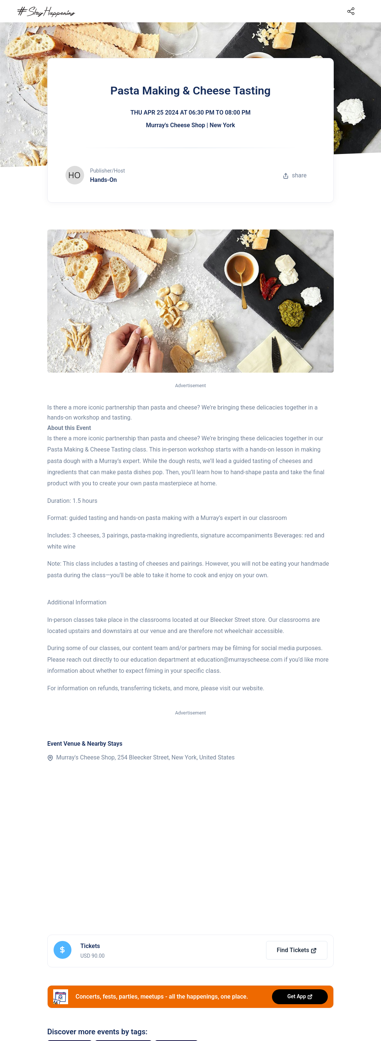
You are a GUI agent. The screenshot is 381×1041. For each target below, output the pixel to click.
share (295, 175)
